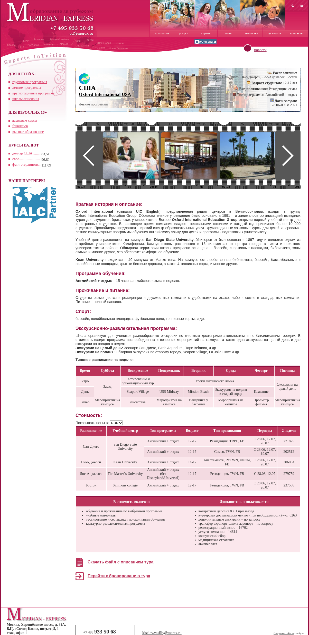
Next (287, 155)
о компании (161, 33)
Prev (88, 155)
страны (206, 33)
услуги (184, 33)
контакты (296, 33)
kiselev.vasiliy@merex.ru (162, 633)
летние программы (26, 88)
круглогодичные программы (33, 93)
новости (260, 50)
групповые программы (29, 82)
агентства (251, 33)
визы (228, 33)
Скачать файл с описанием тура (120, 562)
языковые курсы (24, 120)
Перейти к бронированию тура (119, 576)
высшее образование (28, 132)
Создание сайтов (284, 632)
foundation (20, 126)
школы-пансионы (25, 99)
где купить (273, 33)
